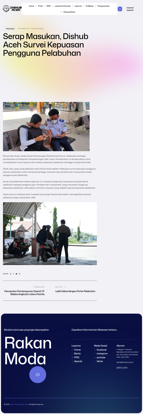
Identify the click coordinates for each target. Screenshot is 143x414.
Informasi (10, 28)
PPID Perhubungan (37, 28)
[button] (128, 9)
